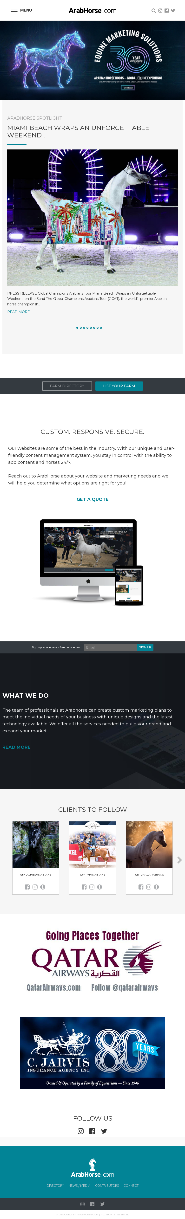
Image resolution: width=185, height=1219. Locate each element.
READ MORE (16, 747)
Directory (55, 1185)
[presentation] (180, 860)
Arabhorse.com (88, 1214)
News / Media (79, 1185)
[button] (77, 328)
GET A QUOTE (93, 499)
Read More (18, 312)
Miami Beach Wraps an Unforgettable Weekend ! (78, 131)
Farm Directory (67, 386)
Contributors (107, 1185)
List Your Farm (119, 386)
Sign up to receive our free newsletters (56, 647)
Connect (131, 1185)
